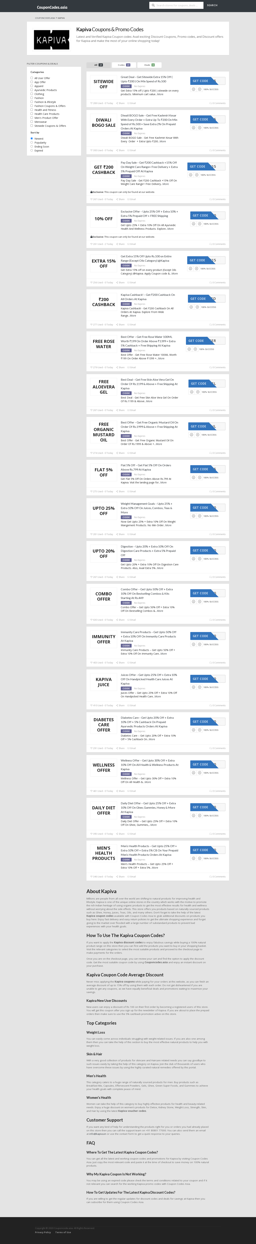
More (160, 94)
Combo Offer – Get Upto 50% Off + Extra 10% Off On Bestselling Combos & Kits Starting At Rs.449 (147, 593)
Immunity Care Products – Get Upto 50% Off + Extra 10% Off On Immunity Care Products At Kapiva (148, 636)
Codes (124, 64)
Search (212, 5)
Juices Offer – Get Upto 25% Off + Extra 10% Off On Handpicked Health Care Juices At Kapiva (149, 679)
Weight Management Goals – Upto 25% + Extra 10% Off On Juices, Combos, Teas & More (146, 508)
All (98, 64)
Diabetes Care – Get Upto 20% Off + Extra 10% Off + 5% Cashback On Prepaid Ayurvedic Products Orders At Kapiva (147, 722)
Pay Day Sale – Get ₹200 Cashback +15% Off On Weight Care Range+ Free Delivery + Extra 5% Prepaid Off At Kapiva (149, 167)
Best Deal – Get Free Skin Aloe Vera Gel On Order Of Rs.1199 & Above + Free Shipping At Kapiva (149, 384)
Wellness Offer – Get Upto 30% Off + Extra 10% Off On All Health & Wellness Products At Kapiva (150, 765)
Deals (149, 64)
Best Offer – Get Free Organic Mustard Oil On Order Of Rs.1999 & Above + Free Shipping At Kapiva (149, 427)
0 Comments (217, 103)
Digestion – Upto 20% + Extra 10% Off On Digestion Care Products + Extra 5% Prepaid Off (148, 551)
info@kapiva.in (97, 1133)
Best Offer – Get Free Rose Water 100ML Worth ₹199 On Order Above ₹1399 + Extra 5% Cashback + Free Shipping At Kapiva (148, 341)
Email (131, 103)
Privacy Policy (43, 1232)
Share (120, 103)
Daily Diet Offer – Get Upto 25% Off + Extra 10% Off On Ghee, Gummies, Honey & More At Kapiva (148, 807)
